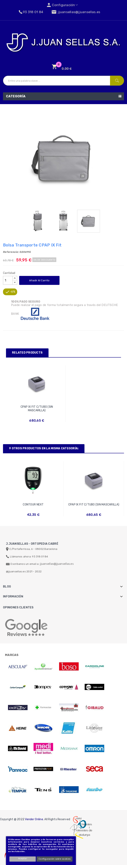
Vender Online (34, 819)
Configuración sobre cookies (54, 859)
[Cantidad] (8, 280)
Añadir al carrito (39, 280)
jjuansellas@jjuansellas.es (57, 564)
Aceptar (22, 858)
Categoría (16, 96)
